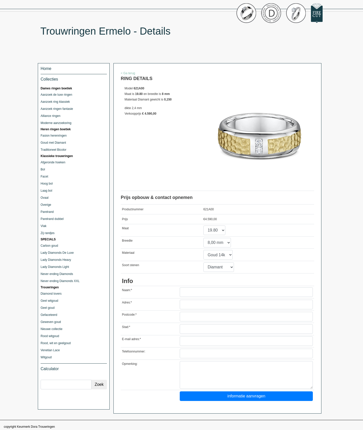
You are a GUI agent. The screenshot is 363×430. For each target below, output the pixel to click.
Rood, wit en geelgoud (56, 343)
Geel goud (47, 308)
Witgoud (46, 357)
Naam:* (127, 290)
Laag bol (46, 190)
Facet (44, 176)
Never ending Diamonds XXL (60, 281)
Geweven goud (51, 322)
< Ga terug (128, 73)
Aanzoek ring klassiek (55, 102)
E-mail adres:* (131, 339)
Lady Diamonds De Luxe (57, 253)
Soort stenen (130, 265)
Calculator (50, 369)
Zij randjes (47, 233)
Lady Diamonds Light (55, 267)
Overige (46, 205)
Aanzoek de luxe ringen (56, 94)
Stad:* (126, 327)
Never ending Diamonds (57, 274)
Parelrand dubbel (52, 219)
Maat (125, 228)
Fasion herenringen (54, 135)
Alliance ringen (50, 116)
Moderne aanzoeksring (56, 123)
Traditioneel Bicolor (53, 149)
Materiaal (128, 253)
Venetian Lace (50, 350)
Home (46, 68)
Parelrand (47, 212)
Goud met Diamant (53, 142)
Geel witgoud (49, 300)
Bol (43, 169)
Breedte (127, 240)
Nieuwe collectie (52, 329)
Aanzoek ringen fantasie (57, 109)
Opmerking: (130, 364)
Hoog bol (47, 183)
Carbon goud (49, 245)
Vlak (43, 226)
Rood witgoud (50, 336)
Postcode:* (129, 314)
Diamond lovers (51, 293)
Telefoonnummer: (133, 351)
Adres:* (127, 302)
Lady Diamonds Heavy (56, 260)
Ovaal (44, 197)
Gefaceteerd (49, 315)
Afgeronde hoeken (53, 162)
